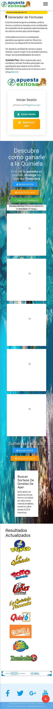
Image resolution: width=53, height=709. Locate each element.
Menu (46, 699)
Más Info (15, 72)
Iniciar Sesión (26, 114)
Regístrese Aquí (26, 124)
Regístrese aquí (33, 105)
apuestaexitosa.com (37, 706)
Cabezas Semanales (27, 200)
